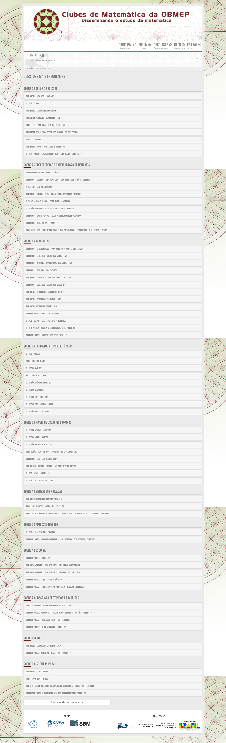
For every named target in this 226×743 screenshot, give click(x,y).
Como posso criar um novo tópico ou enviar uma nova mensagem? (54, 248)
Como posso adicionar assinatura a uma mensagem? (49, 263)
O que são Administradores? (38, 430)
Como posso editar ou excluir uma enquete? (45, 284)
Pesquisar (163, 44)
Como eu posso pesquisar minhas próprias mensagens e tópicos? (55, 586)
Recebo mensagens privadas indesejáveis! (45, 506)
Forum (144, 44)
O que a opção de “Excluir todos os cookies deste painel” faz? (54, 154)
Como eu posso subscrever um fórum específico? (48, 620)
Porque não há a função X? (37, 678)
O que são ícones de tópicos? (39, 411)
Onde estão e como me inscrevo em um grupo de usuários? (51, 451)
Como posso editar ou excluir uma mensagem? (46, 256)
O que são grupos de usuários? (39, 444)
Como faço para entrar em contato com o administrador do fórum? (56, 693)
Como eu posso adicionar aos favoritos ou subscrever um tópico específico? (60, 612)
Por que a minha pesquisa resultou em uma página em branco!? (54, 572)
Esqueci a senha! (33, 139)
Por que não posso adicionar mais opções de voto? (48, 277)
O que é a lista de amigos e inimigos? (42, 532)
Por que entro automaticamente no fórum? (45, 146)
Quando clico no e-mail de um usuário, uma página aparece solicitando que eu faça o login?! (66, 230)
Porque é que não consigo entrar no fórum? (45, 125)
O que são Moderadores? (37, 437)
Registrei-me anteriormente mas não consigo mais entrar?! (53, 132)
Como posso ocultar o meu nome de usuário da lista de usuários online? (58, 179)
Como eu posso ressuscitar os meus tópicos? (46, 335)
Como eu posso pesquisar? (38, 558)
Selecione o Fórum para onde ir (67, 702)
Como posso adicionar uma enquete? (42, 270)
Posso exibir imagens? (36, 375)
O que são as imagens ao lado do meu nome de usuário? (50, 208)
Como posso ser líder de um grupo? (41, 459)
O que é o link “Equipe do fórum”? (40, 480)
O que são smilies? (34, 368)
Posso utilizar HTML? (35, 361)
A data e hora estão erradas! (39, 187)
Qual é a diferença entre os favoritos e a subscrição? (50, 605)
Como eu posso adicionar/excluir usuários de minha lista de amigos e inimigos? (61, 539)
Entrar (194, 44)
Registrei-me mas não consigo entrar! (43, 117)
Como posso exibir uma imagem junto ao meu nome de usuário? (53, 215)
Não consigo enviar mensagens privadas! (44, 499)
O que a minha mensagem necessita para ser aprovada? (50, 328)
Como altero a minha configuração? (42, 172)
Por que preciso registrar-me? (40, 96)
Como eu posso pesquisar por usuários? (44, 579)
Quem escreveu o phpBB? (37, 671)
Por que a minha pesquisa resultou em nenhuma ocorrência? (53, 565)
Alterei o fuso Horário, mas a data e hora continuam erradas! (53, 194)
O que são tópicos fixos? (37, 397)
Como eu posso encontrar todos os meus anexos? (48, 653)
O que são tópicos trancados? (39, 404)
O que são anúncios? (35, 389)
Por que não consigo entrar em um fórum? (45, 292)
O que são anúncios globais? (38, 382)
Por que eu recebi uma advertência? (42, 306)
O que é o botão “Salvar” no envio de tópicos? (46, 320)
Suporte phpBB (43, 739)
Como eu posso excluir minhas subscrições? (46, 627)
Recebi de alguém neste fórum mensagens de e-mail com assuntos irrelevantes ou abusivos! (68, 513)
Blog (179, 44)
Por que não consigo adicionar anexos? (43, 299)
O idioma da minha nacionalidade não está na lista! (48, 201)
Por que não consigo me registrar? (41, 110)
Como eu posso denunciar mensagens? (43, 313)
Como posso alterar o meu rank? (40, 223)
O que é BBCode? (33, 353)
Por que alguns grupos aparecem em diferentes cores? (51, 466)
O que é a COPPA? (33, 103)
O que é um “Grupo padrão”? (38, 473)
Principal (127, 44)
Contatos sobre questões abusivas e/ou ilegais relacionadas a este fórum (60, 686)
